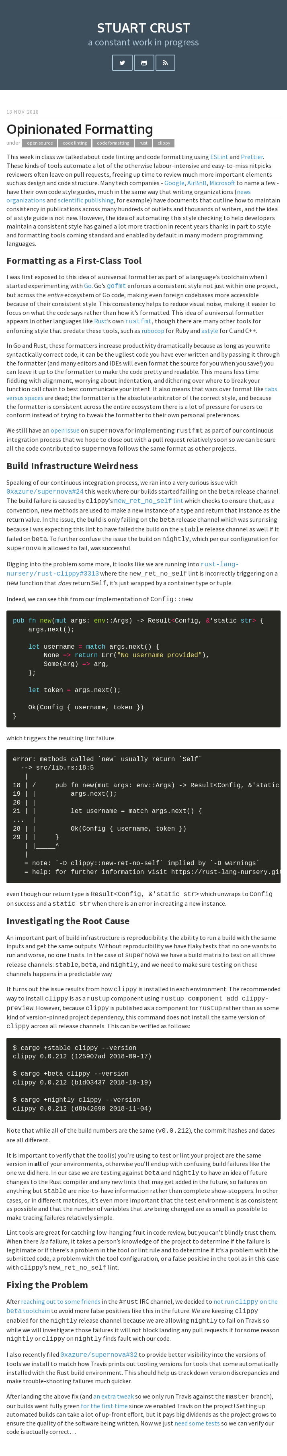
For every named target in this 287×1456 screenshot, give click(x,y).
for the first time (104, 1379)
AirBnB (197, 183)
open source (40, 143)
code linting (75, 143)
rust (143, 143)
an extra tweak (113, 1370)
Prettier (252, 157)
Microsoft (222, 183)
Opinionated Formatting (79, 128)
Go (88, 286)
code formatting (113, 143)
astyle (209, 329)
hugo (164, 1443)
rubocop (152, 329)
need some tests (197, 1397)
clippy (164, 143)
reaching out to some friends (60, 1280)
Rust (100, 320)
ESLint (219, 157)
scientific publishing (86, 200)
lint (148, 496)
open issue (65, 429)
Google (174, 183)
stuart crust (144, 27)
